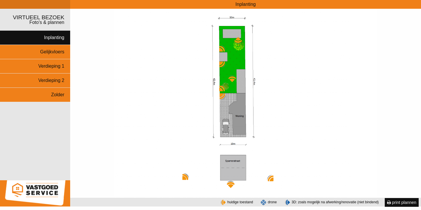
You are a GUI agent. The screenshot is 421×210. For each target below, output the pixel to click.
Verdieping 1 (51, 66)
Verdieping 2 (51, 80)
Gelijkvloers (52, 51)
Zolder (57, 94)
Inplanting (54, 37)
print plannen (401, 202)
